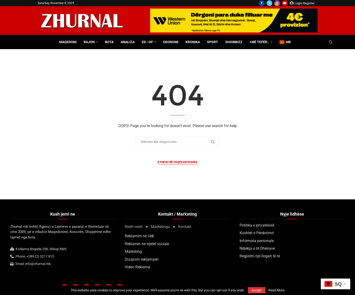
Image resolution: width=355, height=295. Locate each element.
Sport (212, 42)
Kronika (193, 42)
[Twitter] (269, 3)
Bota (109, 42)
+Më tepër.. (259, 42)
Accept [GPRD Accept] (256, 290)
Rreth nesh (134, 226)
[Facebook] (262, 3)
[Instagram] (277, 3)
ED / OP (147, 42)
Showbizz (233, 42)
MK (285, 42)
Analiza (128, 42)
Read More (276, 290)
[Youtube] (285, 3)
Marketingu (160, 226)
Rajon (89, 42)
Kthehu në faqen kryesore (177, 162)
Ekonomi (170, 42)
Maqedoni (67, 42)
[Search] (330, 42)
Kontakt (184, 226)
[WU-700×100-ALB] (233, 11)
